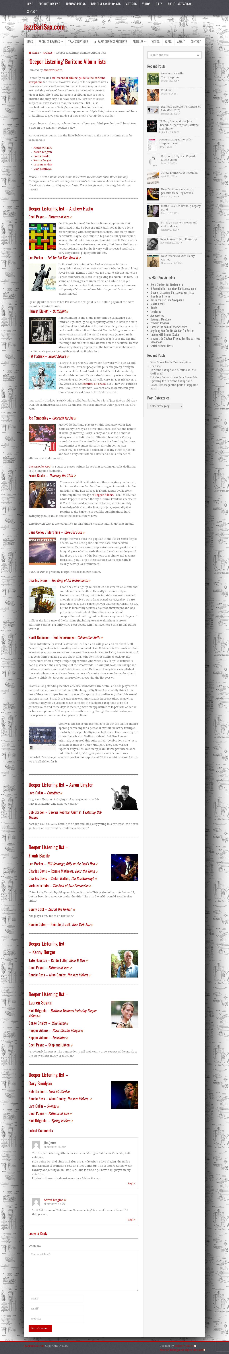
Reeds (153, 308)
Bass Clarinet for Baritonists (166, 285)
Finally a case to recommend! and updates (179, 224)
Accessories (157, 315)
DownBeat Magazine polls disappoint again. (175, 141)
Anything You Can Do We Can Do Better (172, 331)
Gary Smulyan (43, 168)
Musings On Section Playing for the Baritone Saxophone (175, 340)
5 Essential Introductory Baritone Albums (173, 288)
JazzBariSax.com (44, 26)
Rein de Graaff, (72, 924)
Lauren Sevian (43, 164)
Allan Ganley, (70, 975)
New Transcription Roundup (178, 239)
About (181, 41)
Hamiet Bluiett (38, 311)
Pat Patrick (36, 356)
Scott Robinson (39, 637)
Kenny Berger (42, 160)
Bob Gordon (36, 812)
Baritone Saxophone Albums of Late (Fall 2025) (181, 108)
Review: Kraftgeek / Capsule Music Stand (178, 158)
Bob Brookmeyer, (78, 637)
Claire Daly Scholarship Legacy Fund (181, 207)
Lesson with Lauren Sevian (164, 334)
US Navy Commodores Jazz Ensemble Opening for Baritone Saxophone (179, 125)
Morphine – (66, 532)
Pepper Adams (104, 494)
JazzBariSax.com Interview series (168, 327)
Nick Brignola (38, 1010)
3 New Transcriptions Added (179, 172)
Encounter (60, 1037)
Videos (146, 4)
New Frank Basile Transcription (172, 75)
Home (34, 52)
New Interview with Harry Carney (178, 257)
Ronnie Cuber (38, 924)
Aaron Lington (43, 151)
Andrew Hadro (52, 70)
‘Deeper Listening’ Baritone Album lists (172, 292)
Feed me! (166, 90)
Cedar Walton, (74, 878)
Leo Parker (36, 257)
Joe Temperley (38, 418)
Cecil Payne (36, 216)
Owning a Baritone (160, 319)
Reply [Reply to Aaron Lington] (131, 1219)
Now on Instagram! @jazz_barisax (182, 1350)
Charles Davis (38, 871)
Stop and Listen (60, 1045)
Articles (131, 4)
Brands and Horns (160, 296)
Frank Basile (41, 156)
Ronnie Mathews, (74, 871)
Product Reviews (49, 4)
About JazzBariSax (179, 4)
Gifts (159, 4)
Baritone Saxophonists (106, 4)
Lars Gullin (36, 792)
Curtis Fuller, (69, 960)
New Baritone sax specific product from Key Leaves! (177, 191)
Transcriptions (76, 4)
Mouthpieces (157, 304)
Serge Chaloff (38, 1023)
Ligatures (155, 311)
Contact (31, 11)
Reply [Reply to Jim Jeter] (131, 1183)
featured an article (94, 383)
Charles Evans (38, 580)
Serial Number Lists (161, 346)
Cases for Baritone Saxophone (167, 300)
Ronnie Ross (37, 975)
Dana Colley (36, 532)
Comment (35, 1245)
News (30, 4)
